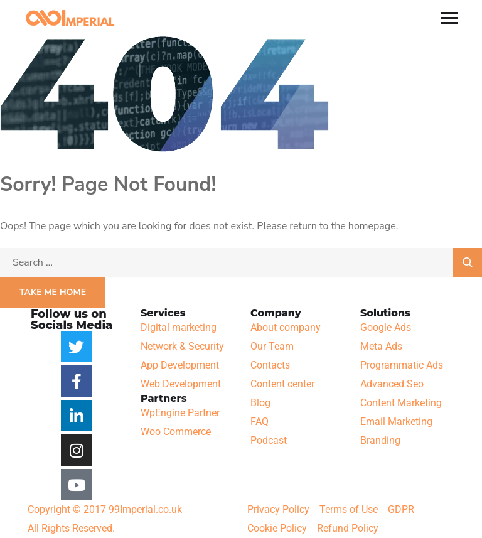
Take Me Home (52, 292)
